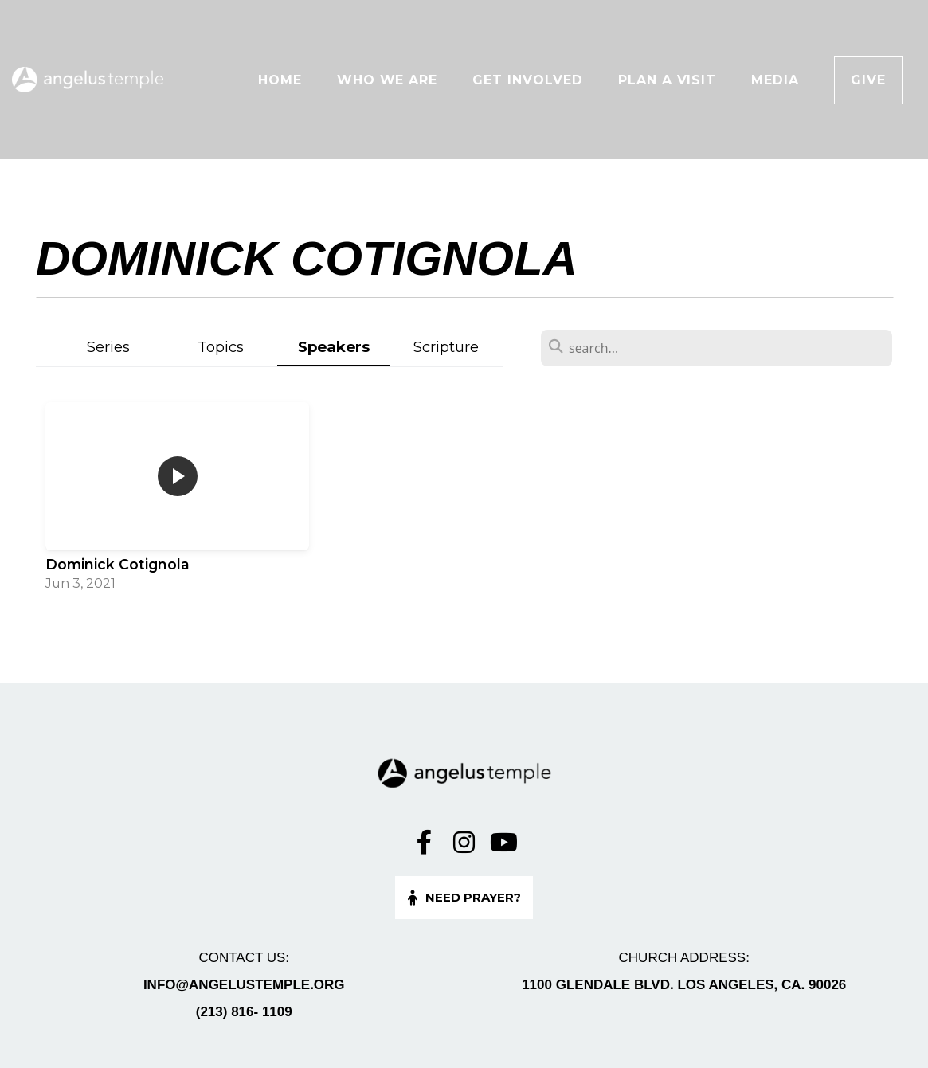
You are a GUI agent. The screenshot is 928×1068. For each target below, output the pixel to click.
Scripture (446, 347)
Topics (221, 347)
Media (775, 80)
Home (280, 80)
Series (108, 347)
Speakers (334, 347)
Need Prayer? (462, 897)
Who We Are (387, 80)
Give (868, 80)
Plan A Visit (667, 80)
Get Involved (527, 80)
